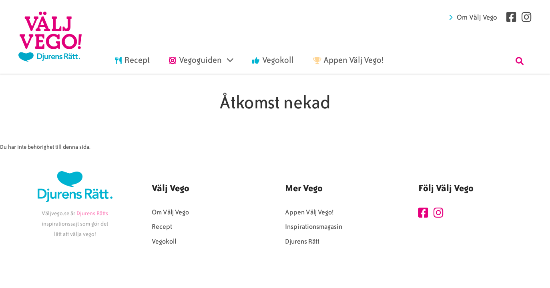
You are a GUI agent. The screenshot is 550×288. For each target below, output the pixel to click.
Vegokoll (164, 241)
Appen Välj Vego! (309, 212)
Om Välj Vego (477, 17)
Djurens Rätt (302, 241)
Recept (162, 226)
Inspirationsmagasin (313, 226)
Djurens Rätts (92, 213)
